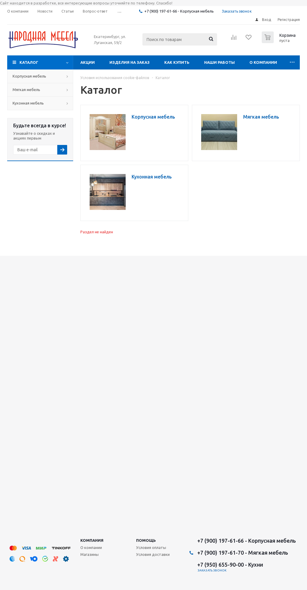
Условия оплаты (151, 547)
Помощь (146, 540)
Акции (87, 62)
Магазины (89, 554)
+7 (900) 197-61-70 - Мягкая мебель (242, 553)
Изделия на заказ (129, 62)
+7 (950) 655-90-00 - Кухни (230, 565)
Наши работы (219, 62)
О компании (263, 62)
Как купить (176, 62)
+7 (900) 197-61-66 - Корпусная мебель (179, 11)
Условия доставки (153, 554)
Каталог (28, 62)
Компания (91, 540)
